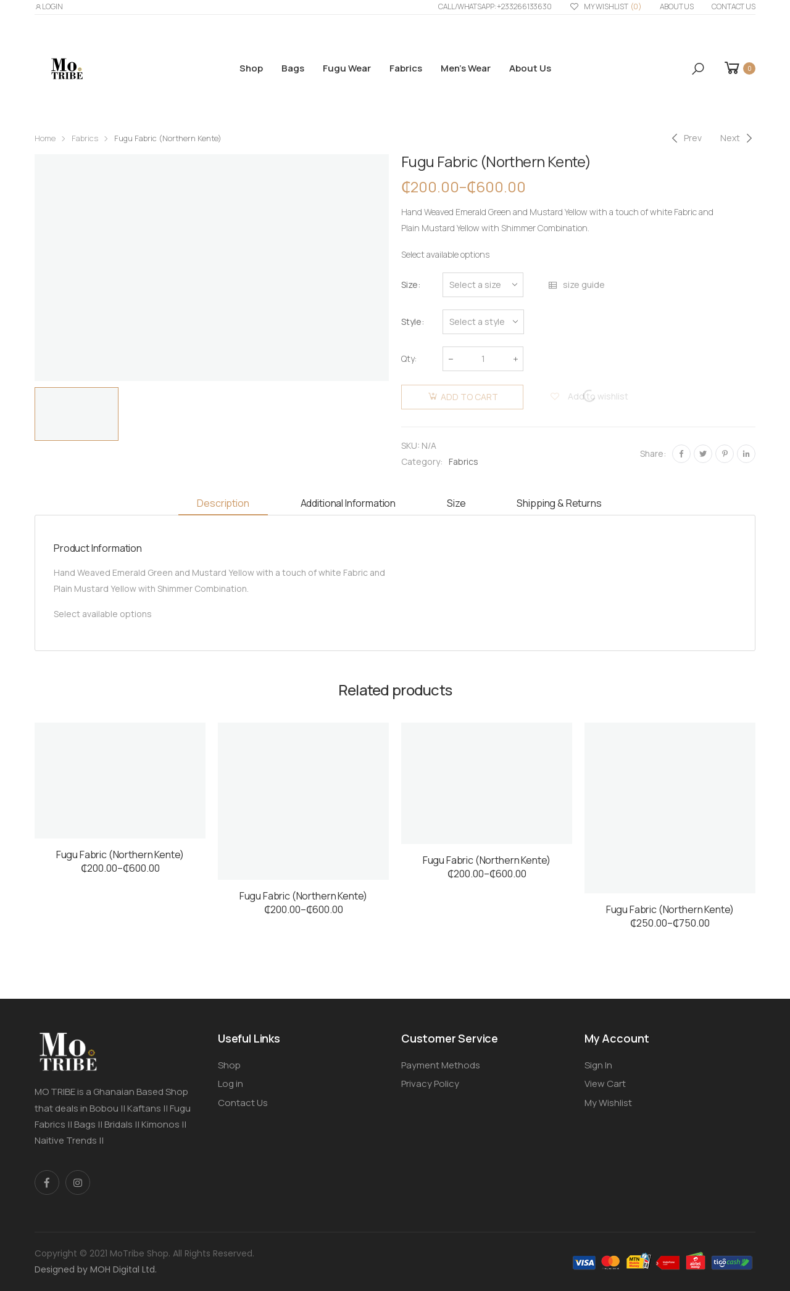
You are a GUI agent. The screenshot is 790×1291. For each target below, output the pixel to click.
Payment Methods (440, 1065)
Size (409, 284)
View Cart (605, 1083)
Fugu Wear (347, 68)
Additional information (348, 503)
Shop (251, 68)
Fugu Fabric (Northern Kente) (120, 854)
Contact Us (733, 6)
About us (677, 6)
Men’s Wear (466, 68)
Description (223, 503)
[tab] (222, 504)
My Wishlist (606, 7)
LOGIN (49, 6)
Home (45, 138)
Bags (292, 68)
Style (411, 321)
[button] (698, 68)
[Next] (737, 138)
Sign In (598, 1065)
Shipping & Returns (559, 503)
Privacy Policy (430, 1083)
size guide (576, 284)
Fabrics (405, 68)
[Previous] (685, 138)
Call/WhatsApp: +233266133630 (495, 6)
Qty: (409, 358)
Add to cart (469, 397)
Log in (230, 1083)
